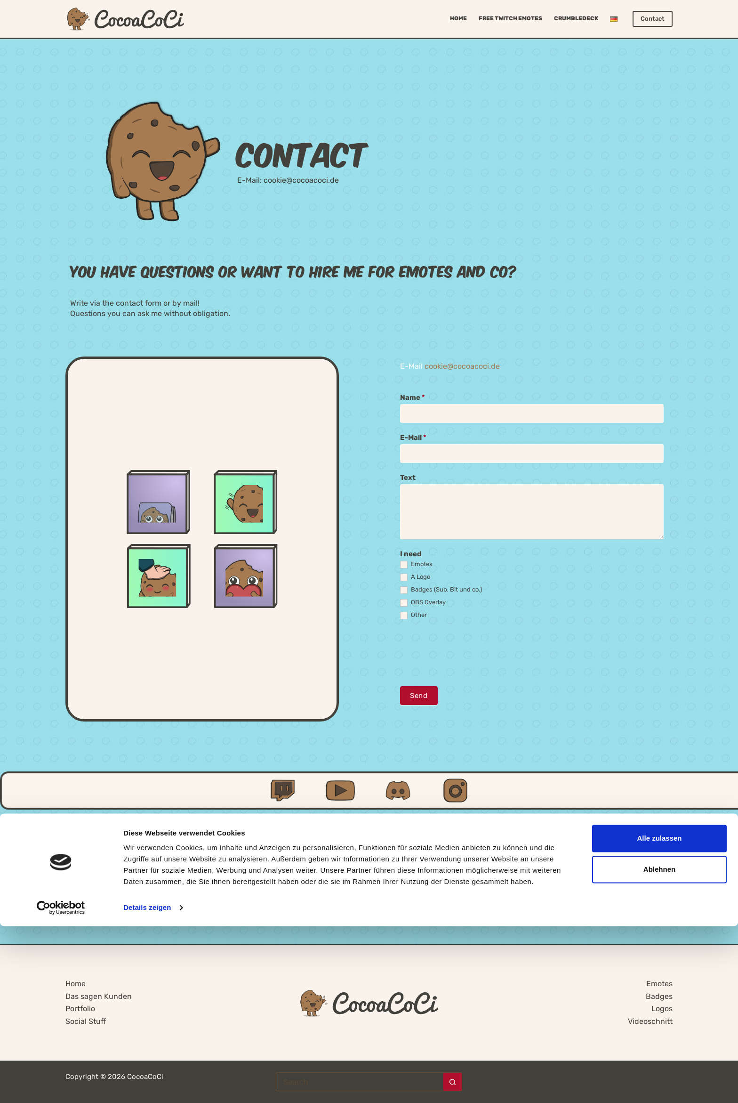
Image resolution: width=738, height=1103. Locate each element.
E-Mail (413, 437)
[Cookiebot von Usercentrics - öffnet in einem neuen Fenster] (61, 1085)
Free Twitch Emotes (510, 18)
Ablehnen (659, 1046)
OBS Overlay (423, 603)
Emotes (416, 564)
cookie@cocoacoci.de (301, 180)
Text (408, 477)
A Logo (415, 577)
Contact (653, 18)
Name (412, 397)
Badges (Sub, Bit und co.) (441, 590)
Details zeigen (147, 1084)
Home (458, 18)
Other (413, 615)
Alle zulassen (659, 1015)
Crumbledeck (576, 18)
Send (418, 695)
